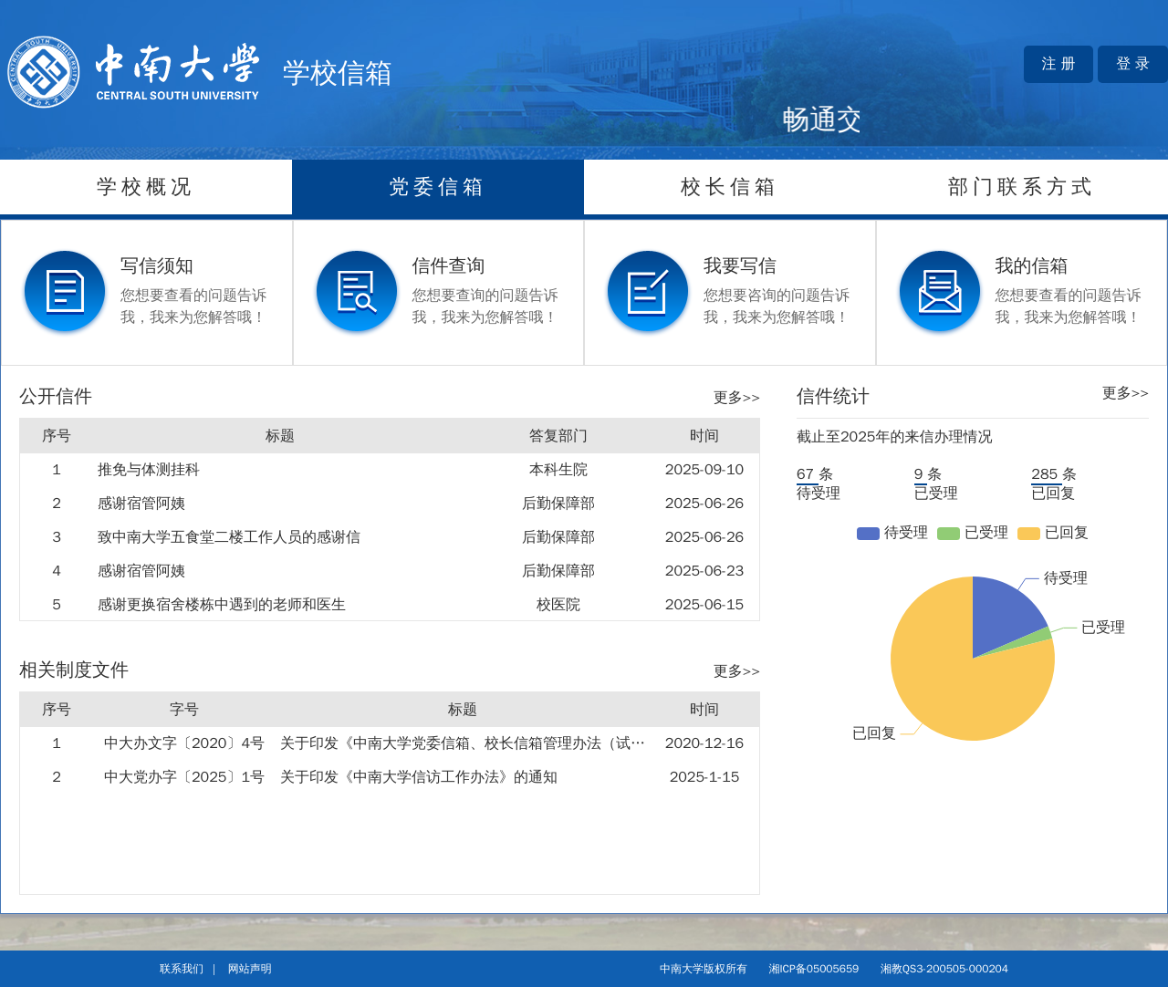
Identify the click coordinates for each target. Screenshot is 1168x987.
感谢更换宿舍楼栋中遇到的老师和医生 (222, 605)
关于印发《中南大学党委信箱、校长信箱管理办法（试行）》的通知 (499, 743)
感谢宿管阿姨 (141, 503)
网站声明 (250, 968)
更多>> (737, 398)
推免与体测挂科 (149, 470)
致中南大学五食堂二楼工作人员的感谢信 (229, 537)
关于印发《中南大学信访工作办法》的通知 (419, 777)
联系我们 (181, 968)
